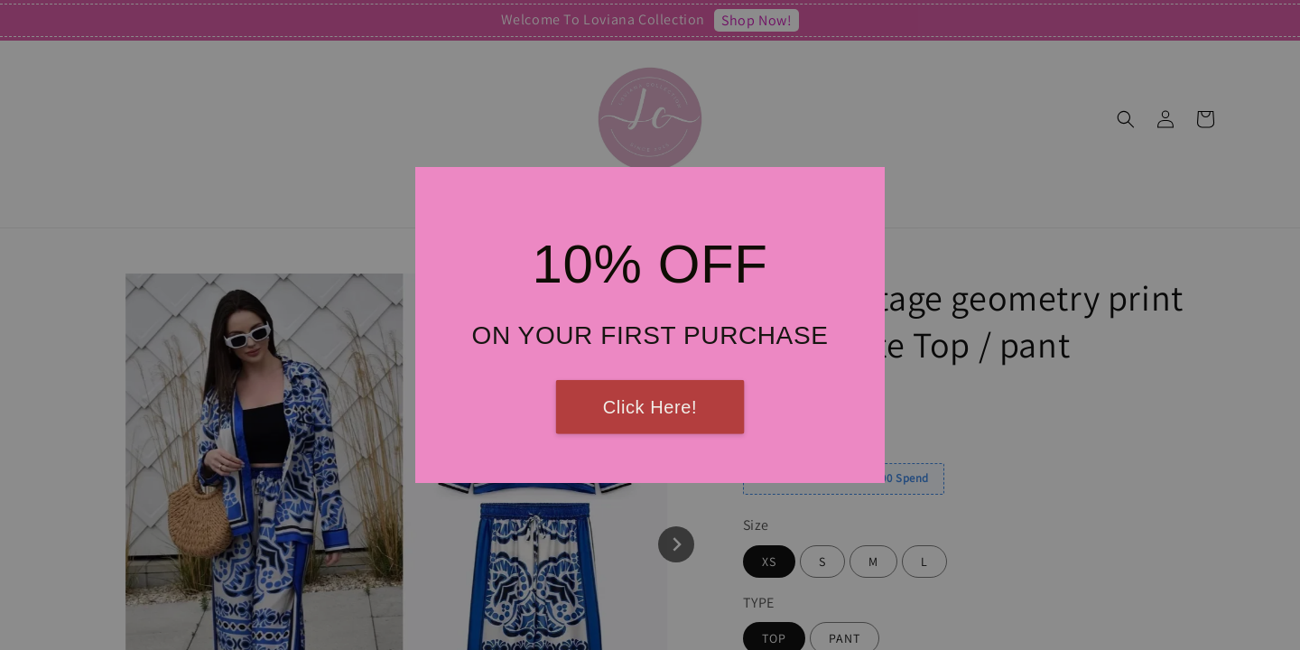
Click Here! (650, 407)
